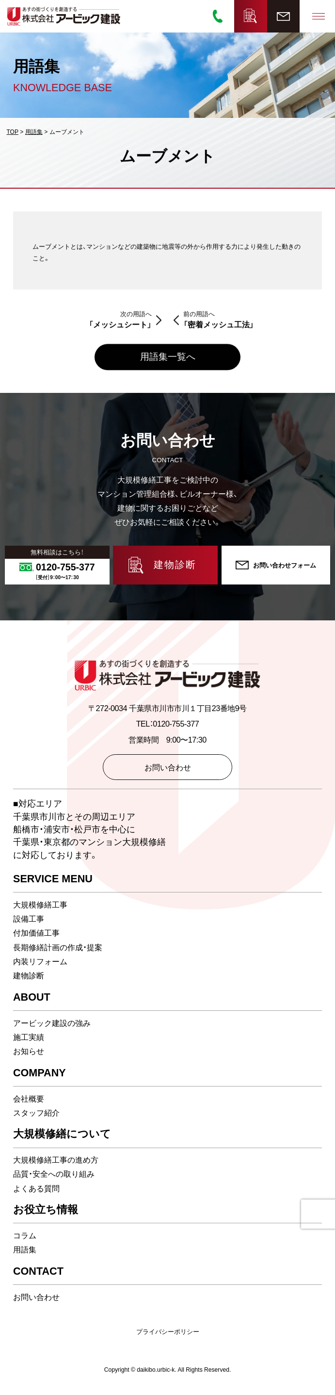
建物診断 (28, 976)
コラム (24, 1236)
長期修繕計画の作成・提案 (57, 947)
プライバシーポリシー (167, 1332)
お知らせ (28, 1051)
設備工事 (28, 919)
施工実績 (28, 1037)
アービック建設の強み (52, 1023)
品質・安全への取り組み (54, 1174)
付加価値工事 (36, 933)
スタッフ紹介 (36, 1113)
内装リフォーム (40, 961)
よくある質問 (36, 1188)
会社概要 (28, 1099)
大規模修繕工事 (40, 905)
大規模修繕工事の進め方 (55, 1160)
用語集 (24, 1250)
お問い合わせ (36, 1297)
